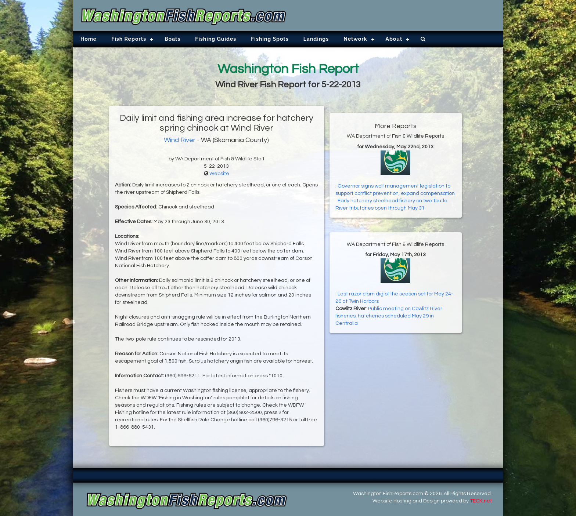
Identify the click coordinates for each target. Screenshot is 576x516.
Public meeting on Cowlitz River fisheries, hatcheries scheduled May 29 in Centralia (388, 316)
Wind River (179, 140)
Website (219, 173)
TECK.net (481, 501)
